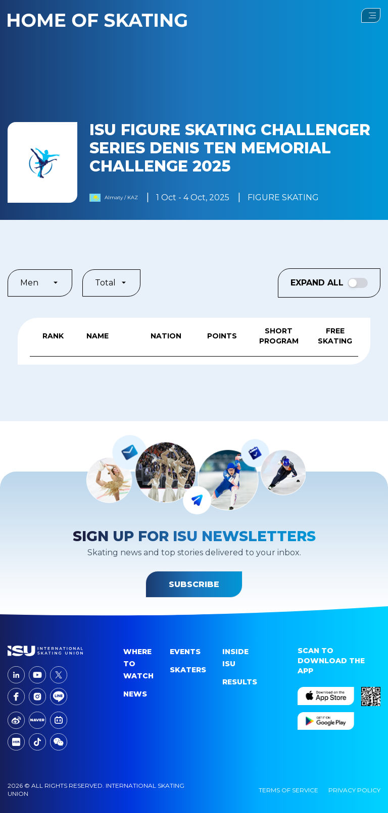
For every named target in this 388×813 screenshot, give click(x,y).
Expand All (329, 283)
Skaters (188, 669)
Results (239, 681)
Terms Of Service (288, 790)
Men (40, 282)
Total (111, 282)
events (185, 651)
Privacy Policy (354, 790)
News (135, 694)
